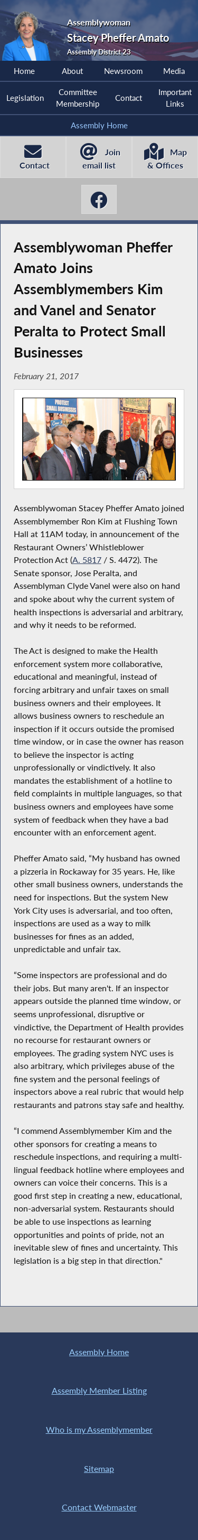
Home (24, 71)
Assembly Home (99, 125)
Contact (128, 97)
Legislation (25, 97)
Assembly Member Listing (99, 1390)
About (72, 71)
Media (174, 71)
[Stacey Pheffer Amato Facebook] (99, 199)
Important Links (175, 97)
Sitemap (99, 1468)
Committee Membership (77, 97)
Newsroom (123, 71)
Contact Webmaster (99, 1507)
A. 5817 (86, 560)
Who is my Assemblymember (99, 1429)
